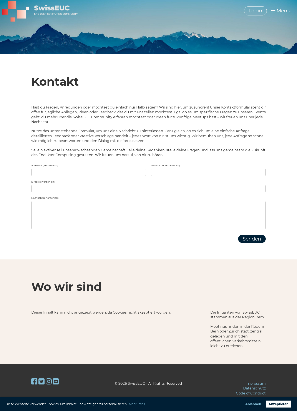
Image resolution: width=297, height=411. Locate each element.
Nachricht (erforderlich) (45, 197)
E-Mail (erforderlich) (43, 181)
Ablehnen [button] (253, 404)
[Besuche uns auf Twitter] (41, 381)
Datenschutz (254, 388)
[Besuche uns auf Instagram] (49, 381)
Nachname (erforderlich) (165, 165)
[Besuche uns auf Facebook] (34, 381)
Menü (280, 11)
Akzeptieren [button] (279, 404)
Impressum (256, 383)
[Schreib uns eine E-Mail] (56, 381)
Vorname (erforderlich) (44, 165)
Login (255, 11)
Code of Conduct (251, 393)
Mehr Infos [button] (137, 404)
